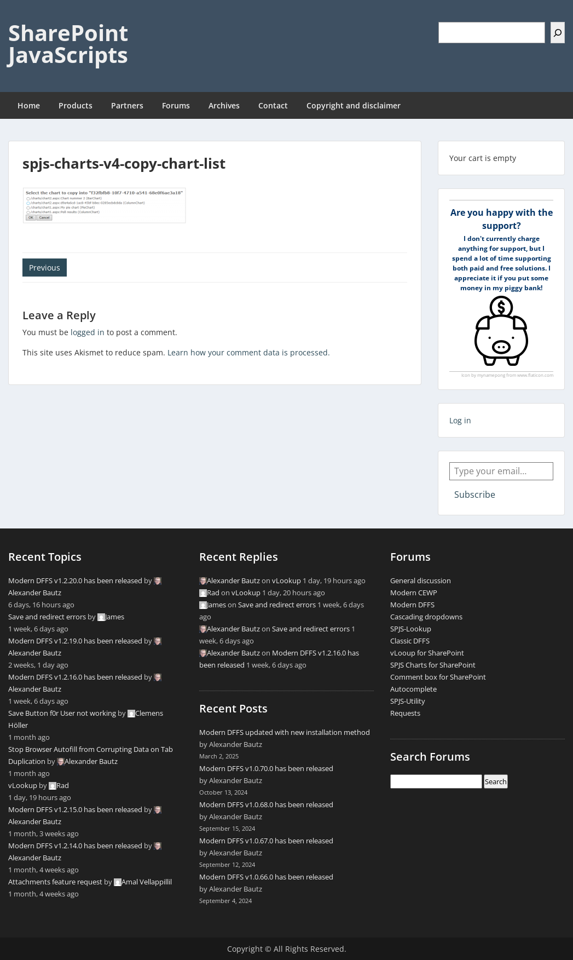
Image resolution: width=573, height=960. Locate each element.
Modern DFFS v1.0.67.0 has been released (266, 841)
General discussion (420, 580)
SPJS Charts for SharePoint (433, 665)
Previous (44, 267)
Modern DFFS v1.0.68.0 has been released (266, 804)
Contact (273, 105)
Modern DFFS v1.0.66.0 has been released (266, 877)
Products (75, 105)
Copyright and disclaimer (353, 105)
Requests (405, 713)
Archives (224, 105)
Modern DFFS (412, 605)
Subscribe (474, 494)
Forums (176, 105)
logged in (88, 332)
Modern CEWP (413, 592)
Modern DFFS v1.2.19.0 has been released (75, 641)
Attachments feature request (55, 882)
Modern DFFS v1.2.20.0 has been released (75, 580)
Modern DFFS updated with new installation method (284, 732)
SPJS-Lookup (410, 629)
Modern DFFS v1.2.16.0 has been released (75, 677)
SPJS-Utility (407, 701)
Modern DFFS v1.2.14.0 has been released (75, 845)
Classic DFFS (410, 641)
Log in (460, 420)
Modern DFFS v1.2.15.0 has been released (75, 809)
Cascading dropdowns (426, 617)
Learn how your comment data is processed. (248, 352)
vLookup (22, 785)
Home (29, 105)
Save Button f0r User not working (62, 713)
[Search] (558, 32)
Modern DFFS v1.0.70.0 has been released (266, 768)
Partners (127, 105)
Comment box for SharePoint (438, 677)
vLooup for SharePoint (427, 653)
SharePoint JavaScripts (68, 44)
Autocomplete (413, 689)
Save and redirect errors (47, 617)
